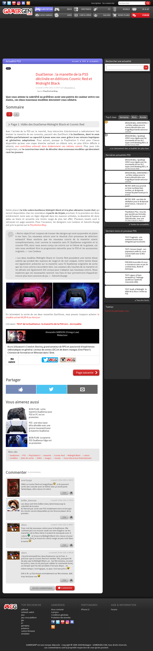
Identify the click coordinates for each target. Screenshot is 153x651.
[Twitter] (9, 3)
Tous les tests (142, 300)
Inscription (96, 3)
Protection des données (60, 617)
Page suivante (84, 372)
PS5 (8, 68)
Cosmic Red (59, 455)
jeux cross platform (29, 617)
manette (47, 455)
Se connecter (108, 3)
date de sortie (27, 458)
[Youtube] (14, 3)
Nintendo (86, 9)
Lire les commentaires (42, 588)
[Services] (28, 3)
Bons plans (124, 15)
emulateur (25, 633)
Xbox (69, 9)
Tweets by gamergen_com (117, 311)
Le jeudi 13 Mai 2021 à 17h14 (62, 500)
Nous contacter (57, 609)
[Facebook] (4, 3)
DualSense (14, 455)
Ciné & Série (85, 15)
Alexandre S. (69, 87)
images (48, 458)
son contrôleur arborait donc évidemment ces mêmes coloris (48, 146)
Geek (69, 15)
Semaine (124, 117)
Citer (64, 493)
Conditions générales (59, 615)
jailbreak (24, 609)
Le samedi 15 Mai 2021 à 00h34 (61, 552)
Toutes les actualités (139, 224)
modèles (14, 458)
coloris (87, 455)
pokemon (25, 628)
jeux (23, 615)
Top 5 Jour (111, 117)
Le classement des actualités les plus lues (130, 148)
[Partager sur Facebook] (21, 389)
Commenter (66, 587)
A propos (55, 612)
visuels (57, 458)
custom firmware (28, 631)
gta (22, 620)
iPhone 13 (85, 609)
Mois (134, 117)
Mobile (126, 9)
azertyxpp (26, 480)
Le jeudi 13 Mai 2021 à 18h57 (62, 524)
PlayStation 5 (34, 455)
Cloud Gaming (45, 15)
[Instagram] (18, 3)
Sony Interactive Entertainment (77, 458)
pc (22, 623)
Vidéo (39, 458)
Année (143, 117)
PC (109, 9)
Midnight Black (74, 455)
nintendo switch (27, 612)
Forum (145, 15)
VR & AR (145, 9)
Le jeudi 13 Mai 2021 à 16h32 (62, 480)
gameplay (25, 625)
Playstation (46, 9)
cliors (24, 524)
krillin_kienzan (28, 500)
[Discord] (23, 3)
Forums (114, 609)
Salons (106, 15)
